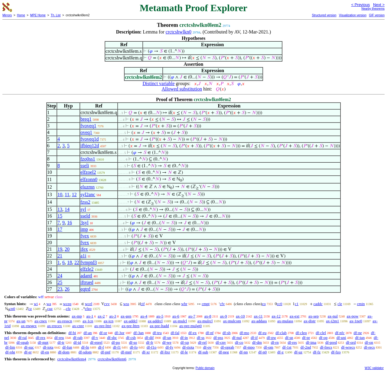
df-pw (271, 337)
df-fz (316, 352)
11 (67, 194)
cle (339, 303)
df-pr (306, 337)
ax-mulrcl (205, 321)
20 (67, 249)
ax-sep (313, 316)
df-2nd (306, 347)
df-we (166, 342)
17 (59, 229)
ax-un (21, 321)
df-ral (22, 337)
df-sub (203, 352)
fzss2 (85, 202)
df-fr (149, 342)
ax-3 (112, 316)
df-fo (134, 347)
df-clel (321, 332)
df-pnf (106, 352)
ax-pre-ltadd (159, 326)
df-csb (131, 337)
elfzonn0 (88, 179)
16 (69, 222)
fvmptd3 (88, 262)
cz (30, 308)
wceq (67, 303)
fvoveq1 (88, 125)
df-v (95, 337)
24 (59, 275)
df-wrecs (348, 347)
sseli (84, 165)
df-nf (209, 332)
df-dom (64, 352)
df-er (28, 352)
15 (59, 215)
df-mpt (43, 342)
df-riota (188, 347)
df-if (254, 337)
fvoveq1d (89, 139)
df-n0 (262, 352)
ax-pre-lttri (102, 326)
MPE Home (38, 15)
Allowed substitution (181, 88)
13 (59, 209)
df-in (184, 337)
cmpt (206, 303)
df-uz (298, 352)
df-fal (175, 332)
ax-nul (333, 316)
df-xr (146, 352)
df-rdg (10, 352)
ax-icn (108, 321)
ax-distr (310, 321)
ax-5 (159, 316)
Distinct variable (158, 83)
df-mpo (249, 347)
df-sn (289, 337)
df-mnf (126, 352)
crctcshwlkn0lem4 (71, 359)
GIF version (377, 15)
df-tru (157, 332)
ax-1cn (88, 321)
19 (59, 249)
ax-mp (77, 316)
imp (84, 229)
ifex (84, 249)
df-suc (29, 347)
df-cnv (221, 342)
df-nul (237, 337)
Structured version (324, 15)
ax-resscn (64, 321)
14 (67, 209)
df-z (280, 352)
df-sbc (112, 337)
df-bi (72, 332)
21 (59, 255)
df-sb (227, 332)
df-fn (85, 347)
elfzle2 (87, 269)
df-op (323, 337)
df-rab (78, 337)
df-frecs (326, 347)
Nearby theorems (373, 8)
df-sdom (85, 352)
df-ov (207, 347)
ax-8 (207, 316)
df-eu (262, 332)
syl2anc (87, 194)
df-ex (192, 332)
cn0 (12, 308)
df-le (184, 352)
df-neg (224, 352)
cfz (68, 308)
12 (74, 194)
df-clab (281, 332)
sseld (85, 215)
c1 (296, 303)
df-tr (60, 342)
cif (143, 303)
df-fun (67, 347)
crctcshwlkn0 (178, 31)
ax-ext (294, 316)
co (264, 303)
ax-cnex (40, 321)
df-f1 (117, 347)
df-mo (244, 332)
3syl (84, 222)
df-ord (351, 342)
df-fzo (336, 352)
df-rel (202, 342)
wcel (89, 303)
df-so (133, 342)
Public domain (205, 368)
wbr (184, 303)
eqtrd (85, 289)
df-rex (40, 337)
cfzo (88, 308)
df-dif (149, 337)
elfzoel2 (88, 172)
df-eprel (96, 342)
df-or (103, 332)
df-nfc (340, 332)
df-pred (331, 342)
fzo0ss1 (87, 158)
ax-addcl (131, 321)
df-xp (184, 342)
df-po (116, 342)
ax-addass (259, 321)
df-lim (10, 347)
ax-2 (101, 316)
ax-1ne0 (356, 321)
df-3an (138, 332)
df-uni (341, 337)
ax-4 (143, 316)
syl (83, 209)
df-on (369, 342)
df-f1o (152, 347)
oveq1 (86, 132)
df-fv (169, 347)
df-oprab (227, 347)
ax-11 (258, 316)
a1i (83, 255)
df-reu (59, 337)
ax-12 (276, 316)
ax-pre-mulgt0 (190, 326)
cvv (107, 303)
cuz (50, 308)
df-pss (218, 337)
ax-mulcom (232, 321)
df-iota (48, 347)
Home (21, 15)
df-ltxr (165, 352)
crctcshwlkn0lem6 (112, 359)
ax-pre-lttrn (130, 326)
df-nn (243, 352)
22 (76, 262)
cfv (222, 303)
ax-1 (89, 316)
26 (67, 289)
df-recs (369, 347)
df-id (77, 342)
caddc (318, 303)
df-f (101, 347)
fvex (84, 235)
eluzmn (87, 187)
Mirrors (7, 15)
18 (69, 262)
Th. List (56, 15)
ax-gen (126, 316)
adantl (86, 275)
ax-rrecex (54, 326)
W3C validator (374, 368)
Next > (379, 4)
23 (59, 289)
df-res (292, 342)
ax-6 (175, 316)
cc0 (279, 303)
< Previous (360, 4)
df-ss (200, 337)
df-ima (311, 342)
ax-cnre (78, 326)
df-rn (275, 342)
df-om (268, 347)
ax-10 (240, 316)
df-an (87, 332)
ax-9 (223, 316)
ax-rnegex (29, 326)
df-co (239, 342)
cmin (361, 303)
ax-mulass (285, 321)
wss (126, 303)
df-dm (257, 342)
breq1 (85, 119)
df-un (167, 337)
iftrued (86, 282)
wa (49, 303)
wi (36, 303)
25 (59, 282)
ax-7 (191, 316)
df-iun (360, 337)
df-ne (357, 332)
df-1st (286, 347)
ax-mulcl (180, 321)
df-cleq (301, 332)
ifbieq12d (89, 145)
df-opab (23, 342)
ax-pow (353, 316)
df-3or (120, 332)
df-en (45, 352)
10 (59, 194)
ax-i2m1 (332, 321)
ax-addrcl (155, 321)
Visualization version (352, 15)
